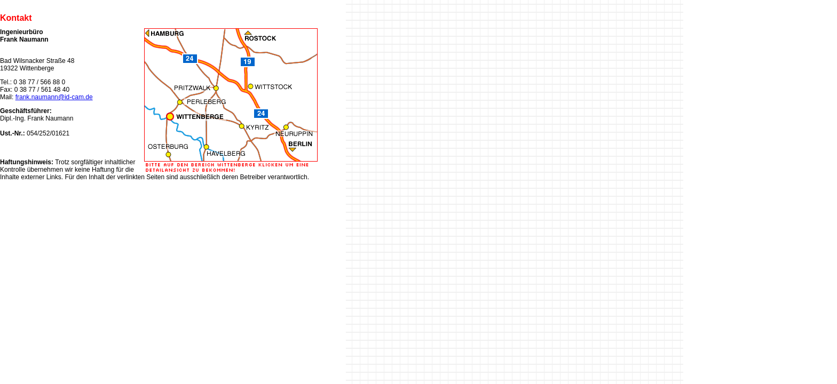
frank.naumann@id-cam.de (54, 97)
